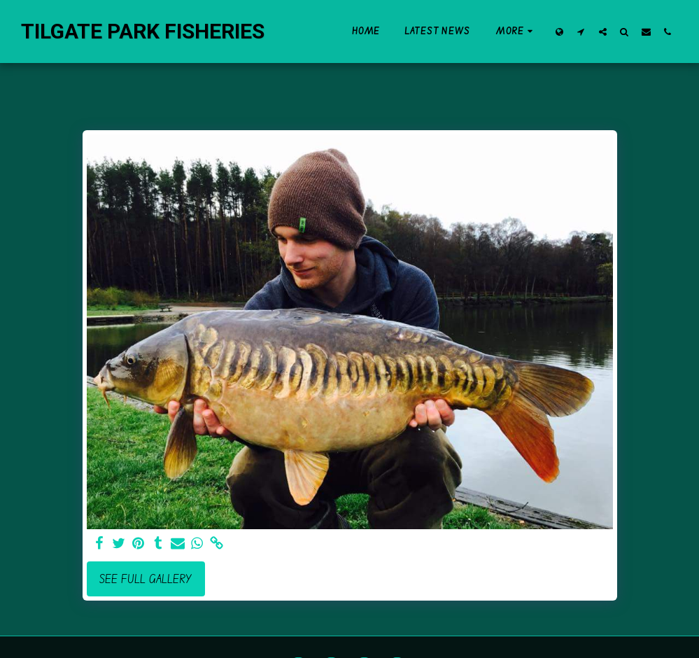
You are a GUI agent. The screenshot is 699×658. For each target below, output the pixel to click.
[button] (581, 31)
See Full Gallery (145, 579)
